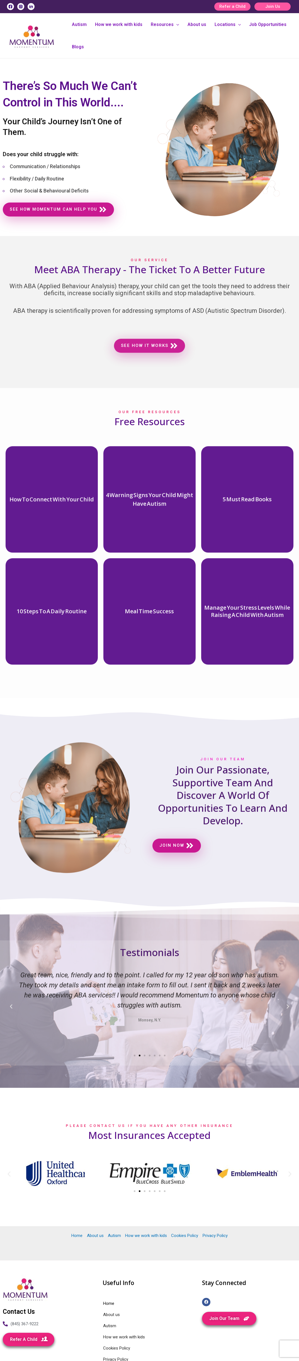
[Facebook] (10, 6)
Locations (228, 24)
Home (77, 1207)
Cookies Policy (184, 1207)
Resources (165, 24)
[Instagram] (20, 6)
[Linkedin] (31, 6)
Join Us (272, 6)
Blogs (78, 46)
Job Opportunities (267, 24)
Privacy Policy (214, 1207)
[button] (9, 1146)
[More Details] (52, 673)
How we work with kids (118, 24)
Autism (79, 24)
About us (197, 24)
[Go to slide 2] (139, 1163)
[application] (176, 24)
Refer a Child (232, 6)
